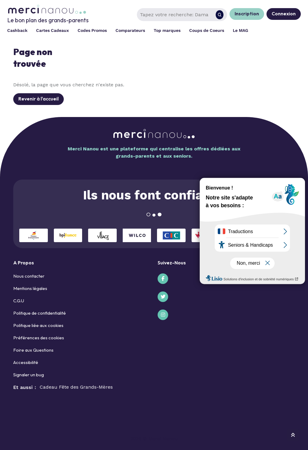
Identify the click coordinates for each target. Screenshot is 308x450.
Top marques (167, 30)
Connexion (284, 14)
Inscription (247, 14)
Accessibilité (25, 362)
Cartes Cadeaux (52, 30)
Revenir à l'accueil (38, 99)
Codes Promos (92, 30)
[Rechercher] (219, 14)
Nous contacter (29, 276)
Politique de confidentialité (39, 313)
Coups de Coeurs (206, 30)
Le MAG (240, 30)
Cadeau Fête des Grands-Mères (76, 387)
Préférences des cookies (38, 337)
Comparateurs (130, 30)
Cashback (17, 30)
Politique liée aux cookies (38, 325)
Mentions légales (30, 288)
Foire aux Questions (33, 350)
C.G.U (18, 300)
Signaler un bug (28, 374)
